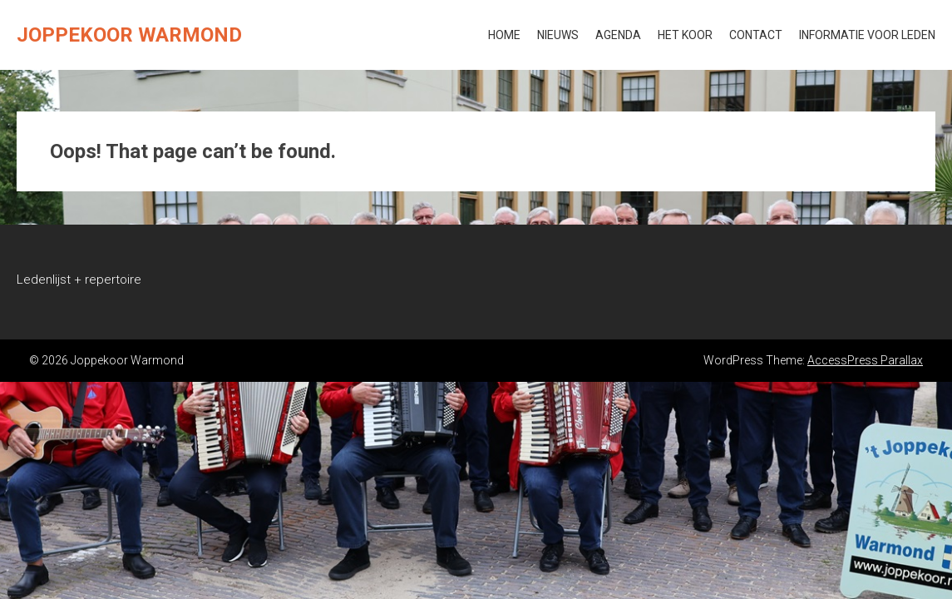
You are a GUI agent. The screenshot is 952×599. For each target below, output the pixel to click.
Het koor (685, 35)
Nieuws (558, 35)
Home (504, 35)
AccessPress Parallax (865, 360)
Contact (755, 35)
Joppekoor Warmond (129, 35)
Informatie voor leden (867, 35)
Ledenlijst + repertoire (79, 279)
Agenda (618, 35)
